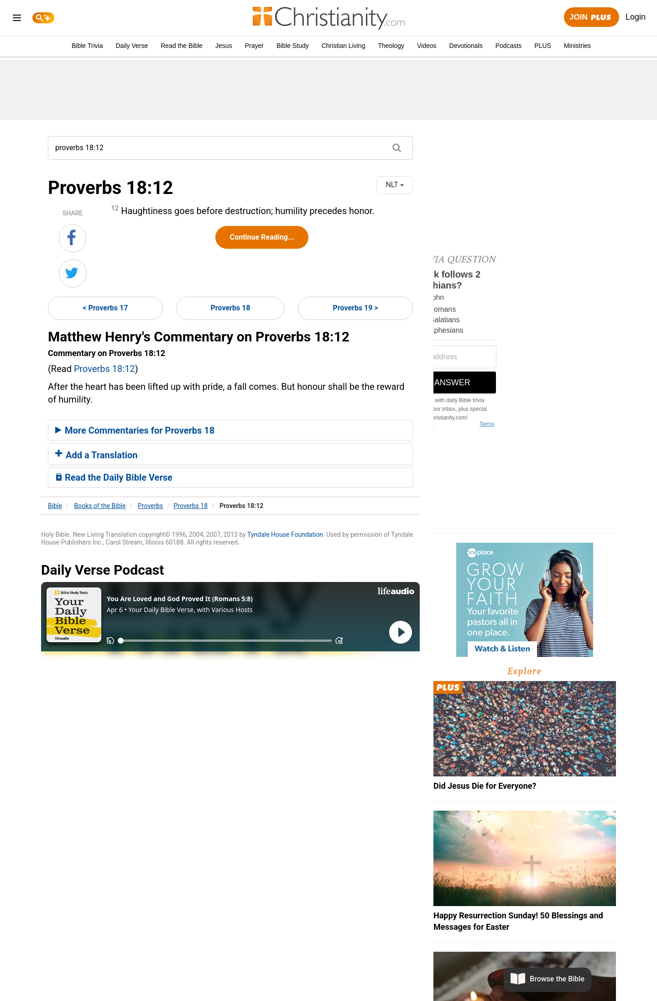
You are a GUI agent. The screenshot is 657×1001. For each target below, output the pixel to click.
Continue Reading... (261, 237)
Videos (427, 45)
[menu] (17, 19)
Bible (55, 505)
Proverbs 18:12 (104, 368)
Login (636, 16)
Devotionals (466, 45)
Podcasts (508, 45)
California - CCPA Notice (373, 974)
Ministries (577, 45)
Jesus (223, 45)
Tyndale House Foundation (285, 534)
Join (591, 17)
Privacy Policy (304, 974)
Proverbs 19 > (355, 308)
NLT (394, 184)
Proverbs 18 (230, 308)
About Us (259, 974)
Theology (391, 45)
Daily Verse (131, 45)
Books (100, 505)
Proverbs (150, 505)
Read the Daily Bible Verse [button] (113, 477)
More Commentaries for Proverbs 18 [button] (134, 430)
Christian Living (343, 45)
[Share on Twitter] (73, 273)
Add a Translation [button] (96, 455)
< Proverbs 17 (105, 308)
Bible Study (292, 45)
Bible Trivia (87, 45)
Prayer (254, 45)
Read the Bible (182, 45)
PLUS (542, 45)
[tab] (230, 430)
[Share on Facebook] (72, 238)
